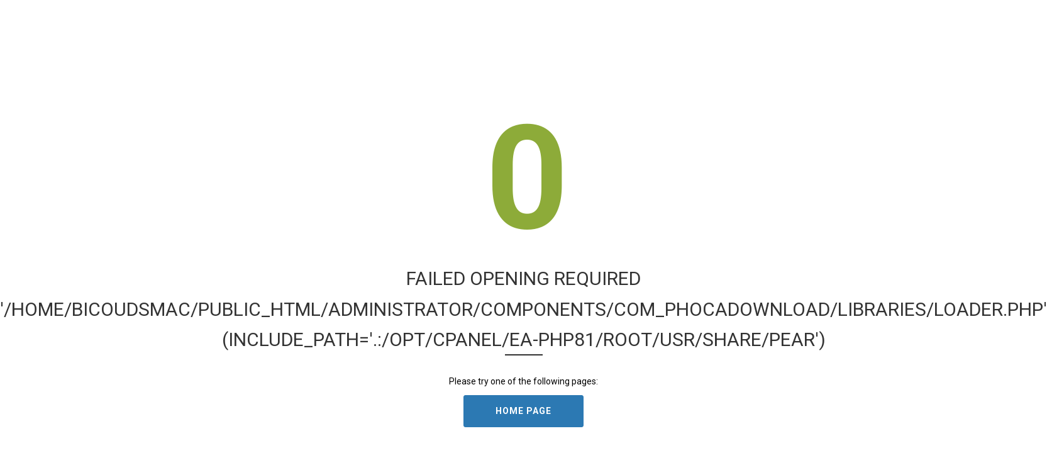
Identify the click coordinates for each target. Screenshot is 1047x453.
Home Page (523, 411)
